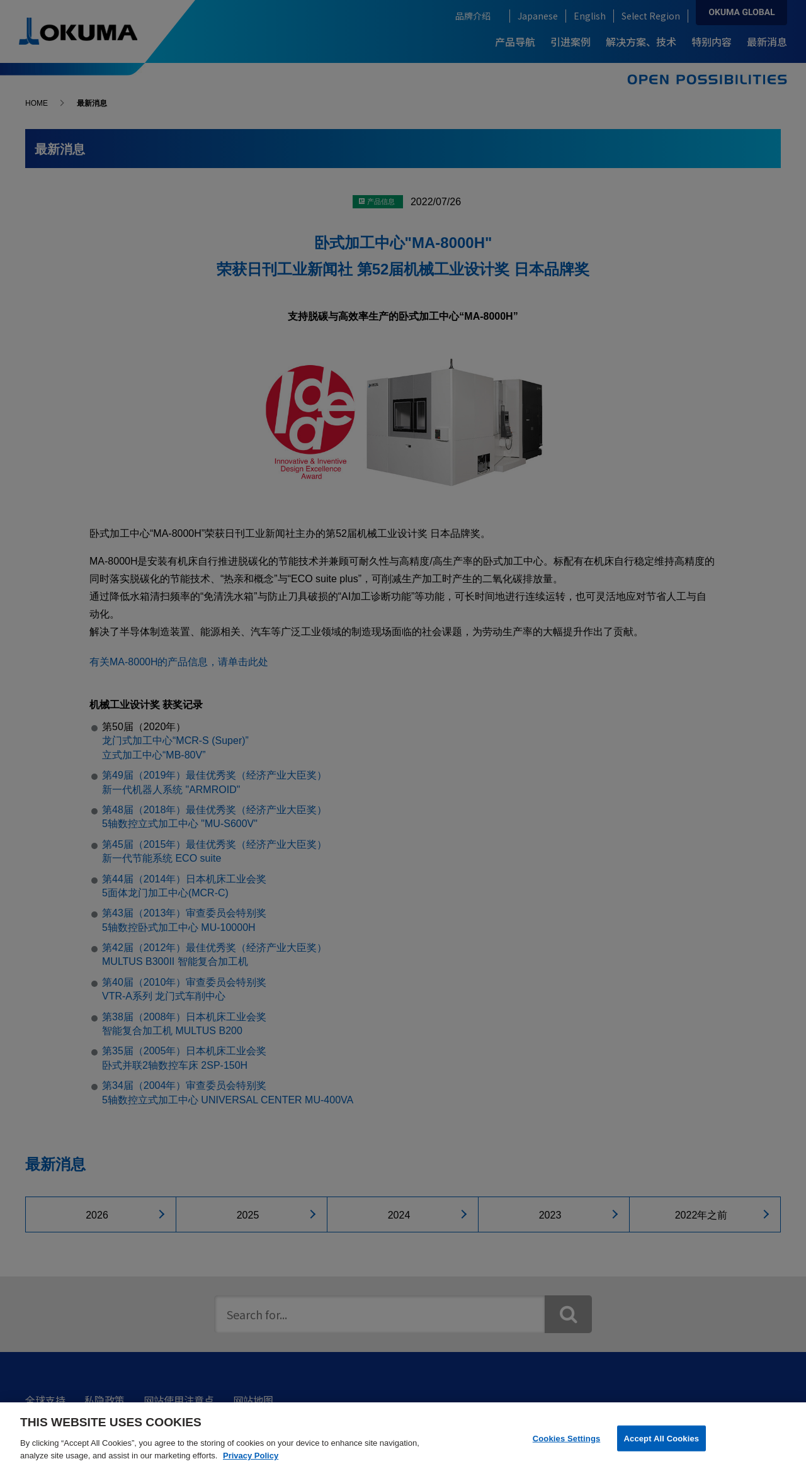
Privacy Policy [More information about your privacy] (250, 1463)
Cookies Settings (567, 1446)
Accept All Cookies (662, 1446)
